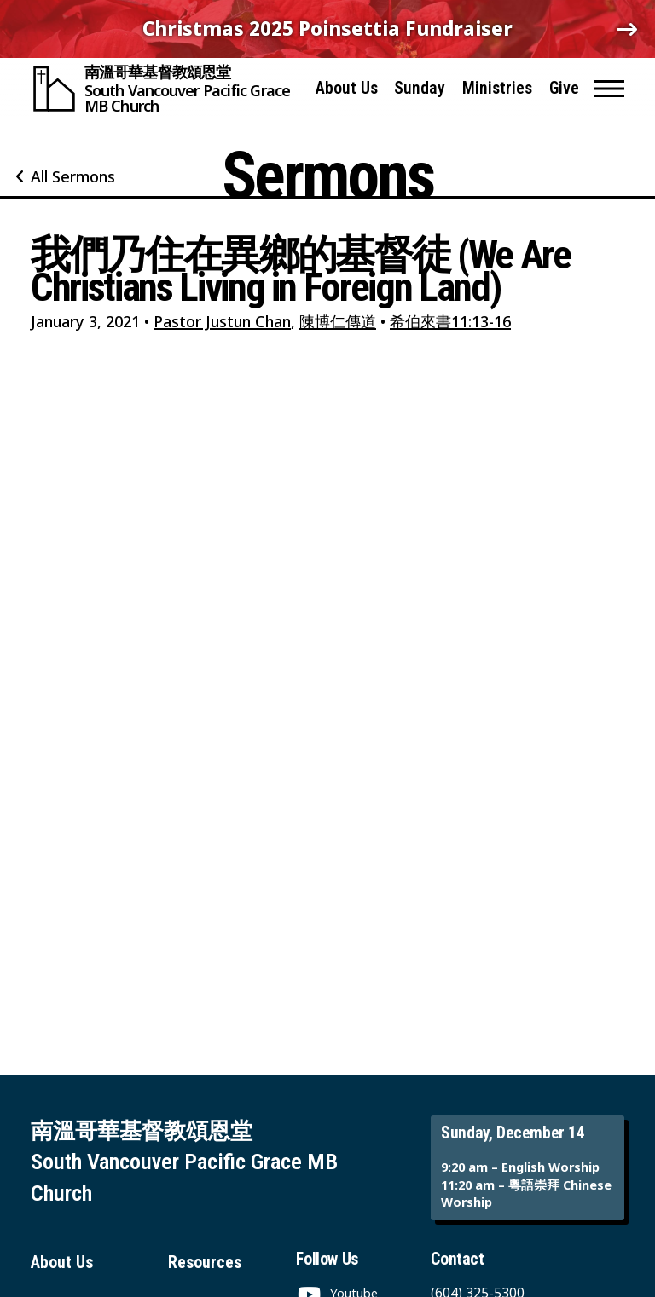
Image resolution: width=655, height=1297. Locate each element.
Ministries (497, 88)
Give (564, 88)
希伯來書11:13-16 (450, 321)
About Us (347, 88)
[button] (609, 88)
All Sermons (73, 176)
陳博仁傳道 (337, 321)
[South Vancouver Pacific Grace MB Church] (165, 88)
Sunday (419, 88)
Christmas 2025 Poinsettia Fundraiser (327, 28)
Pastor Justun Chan (222, 321)
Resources (204, 1262)
